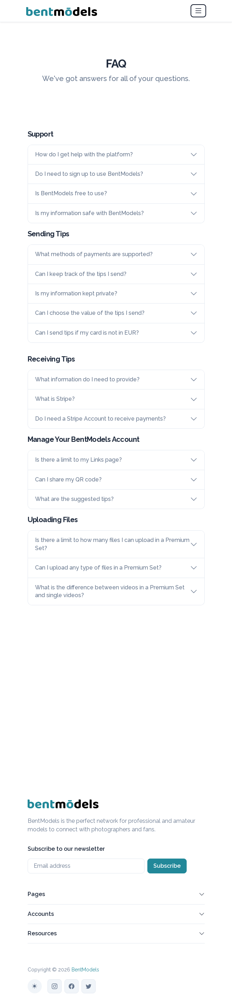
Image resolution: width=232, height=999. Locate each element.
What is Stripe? (55, 398)
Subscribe (167, 865)
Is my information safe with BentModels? (89, 213)
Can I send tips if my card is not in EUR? (87, 332)
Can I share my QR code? (68, 479)
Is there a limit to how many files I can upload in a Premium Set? (112, 544)
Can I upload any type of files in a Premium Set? (98, 567)
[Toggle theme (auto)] (35, 986)
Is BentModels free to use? (71, 193)
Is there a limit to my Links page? (78, 459)
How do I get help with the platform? (84, 154)
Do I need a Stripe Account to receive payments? (100, 418)
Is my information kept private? (76, 293)
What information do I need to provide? (87, 379)
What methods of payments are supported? (94, 254)
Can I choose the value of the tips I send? (90, 313)
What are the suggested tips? (74, 499)
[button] (202, 895)
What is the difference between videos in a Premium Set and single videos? (110, 591)
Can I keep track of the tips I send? (80, 274)
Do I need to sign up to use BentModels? (89, 174)
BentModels (85, 969)
